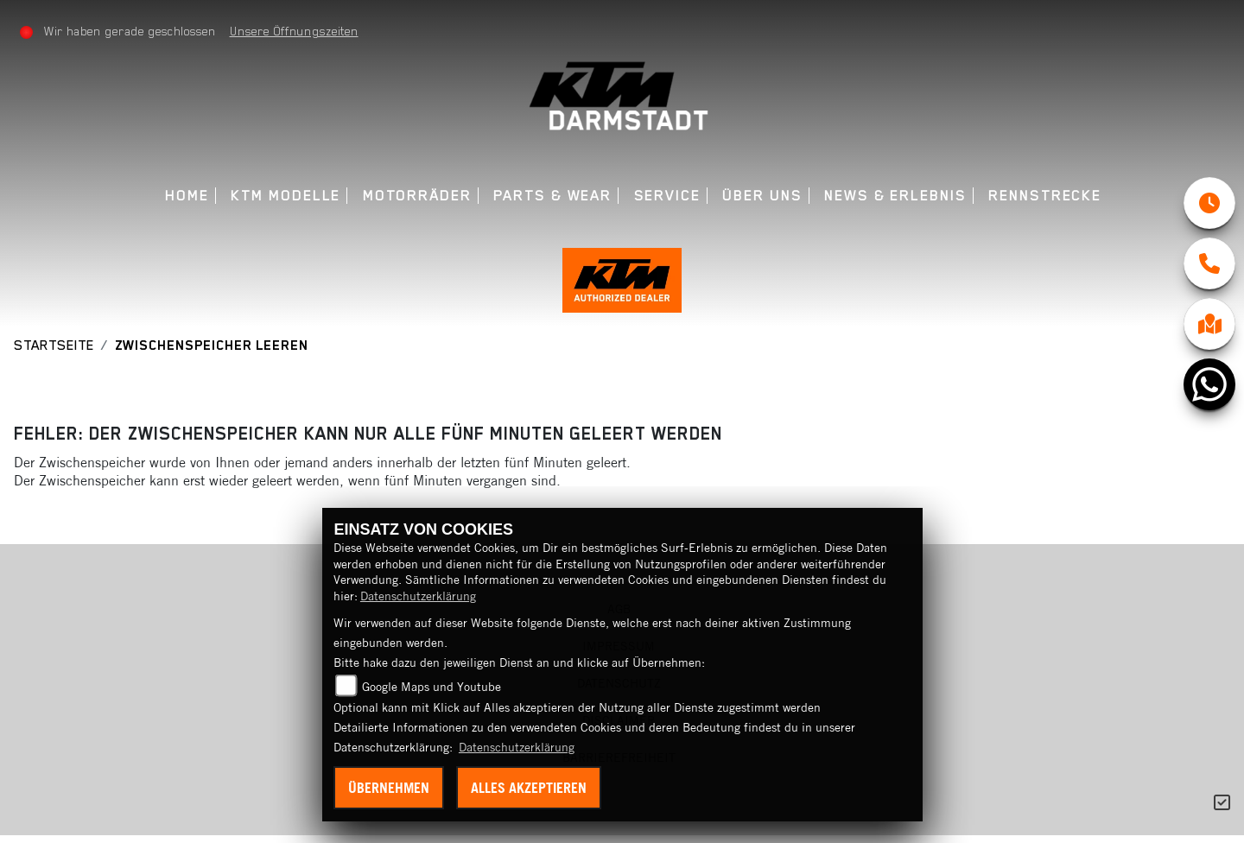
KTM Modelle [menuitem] (285, 195)
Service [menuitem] (667, 195)
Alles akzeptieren (529, 787)
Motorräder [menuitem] (417, 195)
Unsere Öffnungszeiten (295, 31)
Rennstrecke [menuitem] (1044, 195)
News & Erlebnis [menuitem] (895, 195)
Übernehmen (388, 787)
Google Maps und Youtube (431, 686)
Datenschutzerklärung (418, 596)
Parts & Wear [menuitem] (552, 195)
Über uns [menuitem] (762, 195)
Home (187, 195)
